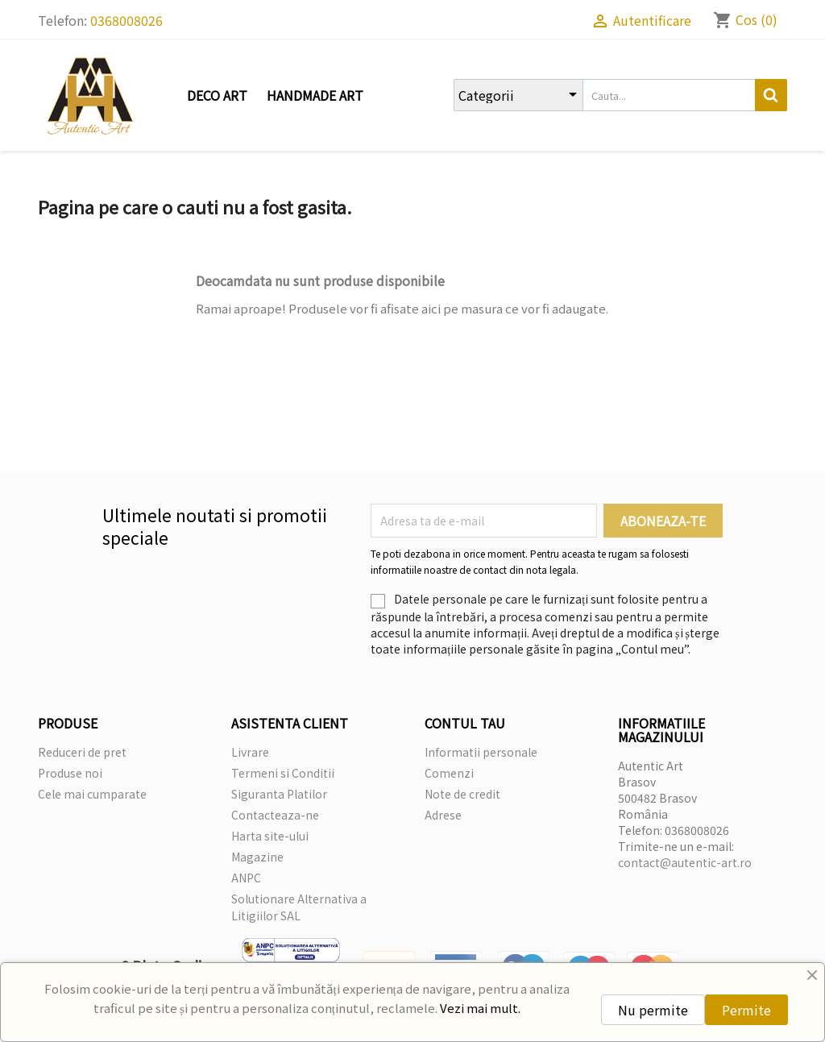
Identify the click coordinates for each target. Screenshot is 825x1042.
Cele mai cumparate (92, 794)
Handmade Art (315, 95)
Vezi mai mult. (480, 1007)
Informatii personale (481, 752)
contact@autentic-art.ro (685, 862)
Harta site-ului (270, 836)
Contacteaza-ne (275, 815)
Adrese (443, 815)
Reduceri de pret (82, 752)
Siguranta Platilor (279, 794)
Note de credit (462, 794)
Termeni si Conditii (282, 773)
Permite (746, 1009)
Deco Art (217, 95)
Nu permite (653, 1009)
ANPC (246, 878)
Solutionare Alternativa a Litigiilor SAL (299, 907)
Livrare (250, 752)
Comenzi (449, 773)
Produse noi (70, 773)
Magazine (257, 857)
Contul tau (465, 723)
